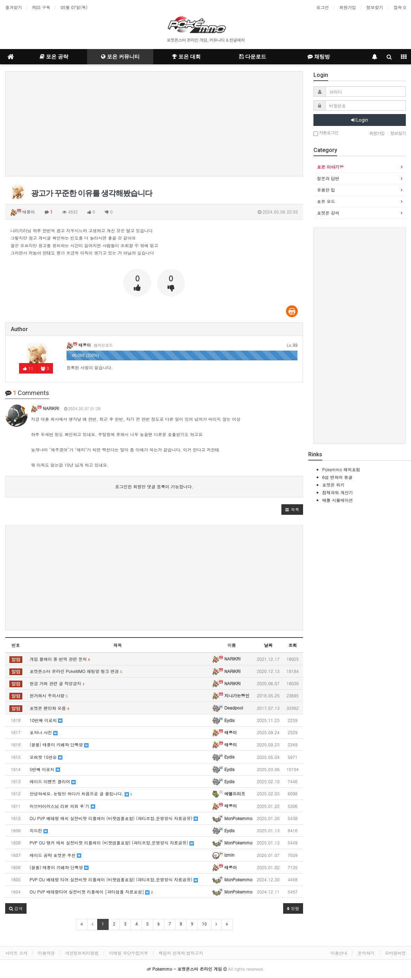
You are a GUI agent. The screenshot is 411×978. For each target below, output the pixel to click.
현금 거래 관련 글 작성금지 (57, 683)
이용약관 (46, 953)
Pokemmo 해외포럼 (341, 469)
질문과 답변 (328, 178)
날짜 (268, 645)
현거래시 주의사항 (49, 695)
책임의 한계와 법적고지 (180, 953)
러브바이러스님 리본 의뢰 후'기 (62, 806)
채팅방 (319, 57)
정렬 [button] (293, 908)
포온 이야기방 (330, 167)
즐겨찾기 (13, 7)
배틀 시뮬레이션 (337, 500)
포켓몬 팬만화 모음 (49, 708)
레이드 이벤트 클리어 (53, 781)
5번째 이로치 (45, 769)
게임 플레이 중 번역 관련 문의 (60, 659)
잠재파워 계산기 (337, 492)
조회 (292, 645)
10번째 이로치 (46, 720)
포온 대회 (186, 57)
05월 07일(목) (74, 7)
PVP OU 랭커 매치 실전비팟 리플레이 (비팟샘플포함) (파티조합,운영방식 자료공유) (112, 842)
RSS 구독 (41, 7)
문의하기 (366, 953)
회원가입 (347, 7)
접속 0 (400, 7)
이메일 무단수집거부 (128, 953)
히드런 (39, 830)
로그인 (322, 7)
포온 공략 (54, 57)
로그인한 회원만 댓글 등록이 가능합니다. (154, 486)
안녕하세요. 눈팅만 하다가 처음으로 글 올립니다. (81, 793)
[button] (292, 509)
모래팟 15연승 (46, 757)
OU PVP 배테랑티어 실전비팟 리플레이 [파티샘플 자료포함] (91, 892)
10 (204, 924)
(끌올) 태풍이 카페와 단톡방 (59, 744)
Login (359, 120)
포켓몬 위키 (333, 485)
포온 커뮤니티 (120, 57)
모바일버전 (395, 953)
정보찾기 (374, 7)
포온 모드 (326, 201)
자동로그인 (325, 133)
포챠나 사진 (43, 732)
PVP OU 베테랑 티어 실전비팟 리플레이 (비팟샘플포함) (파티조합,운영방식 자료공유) (114, 879)
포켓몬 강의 (328, 213)
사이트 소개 (16, 953)
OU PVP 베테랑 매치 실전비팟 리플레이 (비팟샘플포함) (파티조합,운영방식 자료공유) (114, 818)
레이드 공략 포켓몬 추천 (55, 855)
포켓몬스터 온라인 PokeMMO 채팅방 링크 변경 (76, 671)
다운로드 (252, 57)
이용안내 (339, 953)
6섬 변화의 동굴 (337, 477)
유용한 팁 (326, 190)
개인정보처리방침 (82, 953)
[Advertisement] (154, 124)
